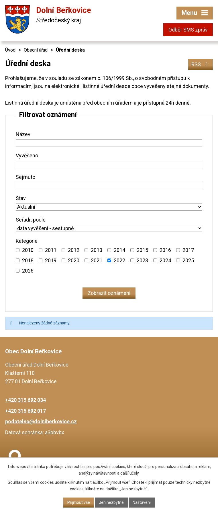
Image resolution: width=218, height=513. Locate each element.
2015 (142, 250)
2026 (28, 271)
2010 (28, 250)
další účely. (130, 473)
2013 (96, 250)
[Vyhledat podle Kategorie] (17, 250)
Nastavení (142, 502)
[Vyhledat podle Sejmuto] (109, 185)
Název (23, 134)
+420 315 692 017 (25, 411)
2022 (119, 260)
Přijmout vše (78, 502)
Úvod (10, 50)
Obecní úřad (36, 50)
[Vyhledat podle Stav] (109, 207)
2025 (188, 260)
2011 (50, 250)
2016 (165, 250)
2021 (96, 260)
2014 (119, 250)
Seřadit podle (31, 220)
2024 (165, 260)
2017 (188, 250)
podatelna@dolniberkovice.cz (41, 421)
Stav (21, 198)
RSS (200, 64)
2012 (73, 250)
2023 (142, 260)
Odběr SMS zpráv (188, 30)
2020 (73, 260)
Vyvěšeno (27, 155)
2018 (28, 260)
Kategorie (27, 241)
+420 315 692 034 (25, 400)
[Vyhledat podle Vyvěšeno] (109, 164)
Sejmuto (25, 177)
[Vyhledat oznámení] (109, 293)
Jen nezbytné (111, 502)
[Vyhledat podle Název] (109, 142)
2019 (50, 260)
